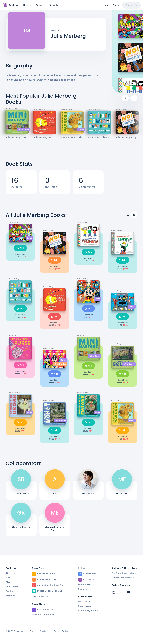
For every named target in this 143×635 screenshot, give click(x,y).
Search (131, 5)
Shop (27, 5)
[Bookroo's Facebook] (121, 592)
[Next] (133, 99)
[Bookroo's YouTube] (128, 592)
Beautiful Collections (43, 614)
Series (81, 131)
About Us (10, 573)
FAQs (8, 582)
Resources (83, 589)
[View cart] (106, 5)
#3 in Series (60, 422)
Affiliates (10, 595)
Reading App (85, 606)
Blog (8, 577)
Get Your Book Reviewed (124, 573)
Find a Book (84, 601)
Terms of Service (38, 631)
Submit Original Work (123, 577)
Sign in (116, 5)
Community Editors (88, 610)
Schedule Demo (86, 584)
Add (20, 249)
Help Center (12, 586)
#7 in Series (23, 131)
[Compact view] (133, 216)
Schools (55, 5)
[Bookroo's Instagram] (113, 592)
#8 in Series (129, 365)
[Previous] (125, 99)
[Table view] (128, 216)
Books (40, 5)
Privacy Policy (61, 631)
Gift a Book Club (40, 596)
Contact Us (12, 591)
